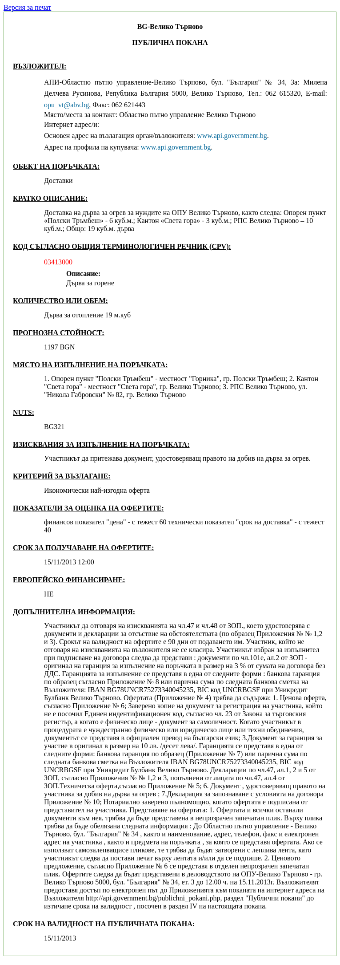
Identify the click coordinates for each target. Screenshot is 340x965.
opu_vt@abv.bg (66, 105)
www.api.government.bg (232, 135)
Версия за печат (27, 7)
